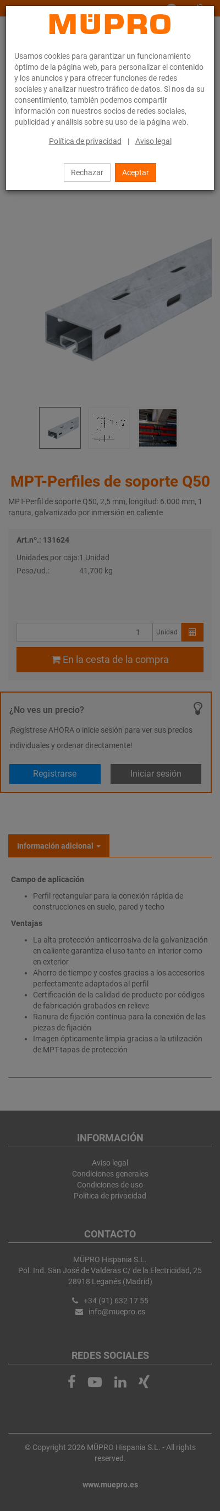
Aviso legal (153, 141)
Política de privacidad (85, 141)
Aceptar (135, 172)
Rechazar (87, 172)
